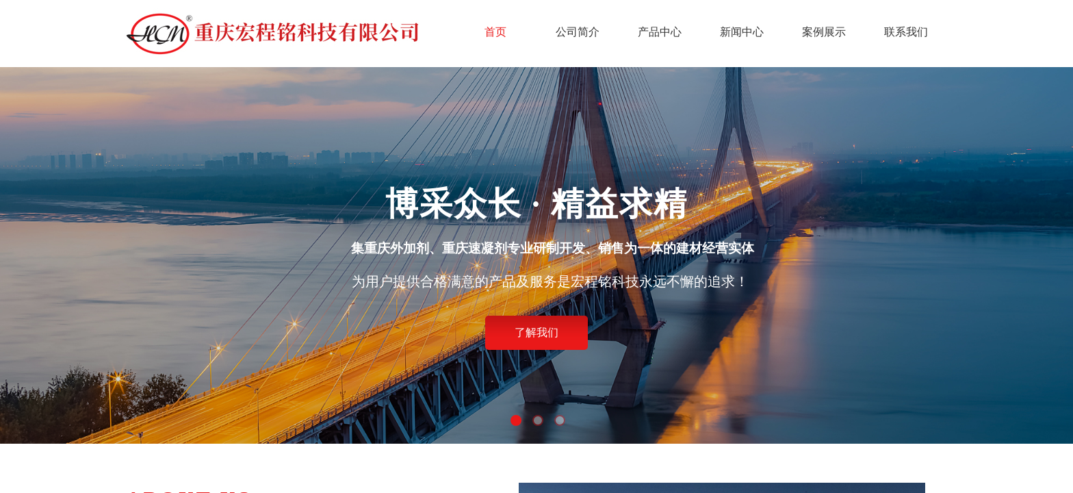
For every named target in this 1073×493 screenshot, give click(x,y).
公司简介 (577, 32)
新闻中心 (742, 32)
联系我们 (906, 32)
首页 (495, 32)
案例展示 (824, 32)
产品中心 (660, 32)
